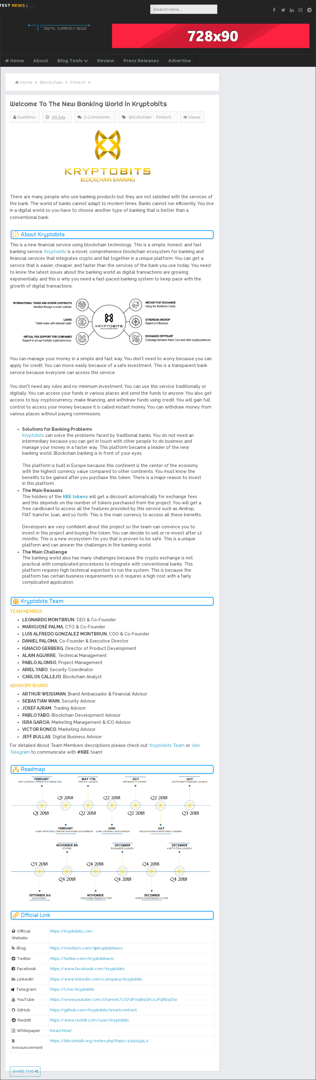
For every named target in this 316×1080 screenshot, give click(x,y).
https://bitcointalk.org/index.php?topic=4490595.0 (99, 1040)
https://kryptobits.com (71, 931)
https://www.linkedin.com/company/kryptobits (96, 979)
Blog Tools (72, 60)
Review (105, 60)
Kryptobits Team (167, 745)
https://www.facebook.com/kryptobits (87, 968)
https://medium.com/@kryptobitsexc (86, 948)
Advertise (179, 60)
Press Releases (141, 60)
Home (14, 60)
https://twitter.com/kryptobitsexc (82, 958)
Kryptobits (55, 251)
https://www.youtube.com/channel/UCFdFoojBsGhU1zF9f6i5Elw (113, 999)
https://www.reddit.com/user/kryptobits (89, 1020)
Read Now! (61, 1030)
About (40, 60)
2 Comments (97, 117)
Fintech (163, 117)
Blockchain (140, 117)
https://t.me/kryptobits (72, 989)
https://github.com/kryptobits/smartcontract (93, 1010)
